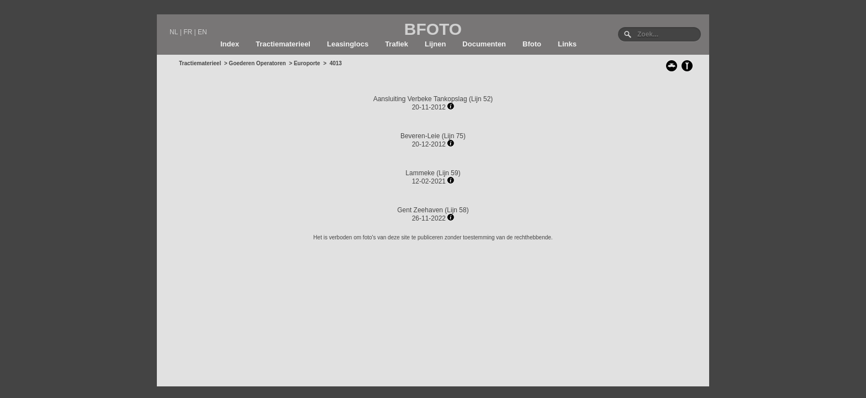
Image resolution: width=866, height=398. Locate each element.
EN (202, 32)
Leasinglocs (347, 44)
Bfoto (531, 44)
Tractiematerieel (283, 44)
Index (229, 44)
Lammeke (420, 173)
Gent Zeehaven (420, 210)
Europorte (307, 63)
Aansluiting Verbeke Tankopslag (420, 99)
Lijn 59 (448, 173)
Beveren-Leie (420, 136)
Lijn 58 (456, 210)
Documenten (484, 44)
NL (174, 32)
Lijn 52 (480, 99)
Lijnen (435, 44)
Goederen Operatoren (257, 63)
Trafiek (396, 44)
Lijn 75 (453, 136)
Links (567, 44)
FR (187, 32)
